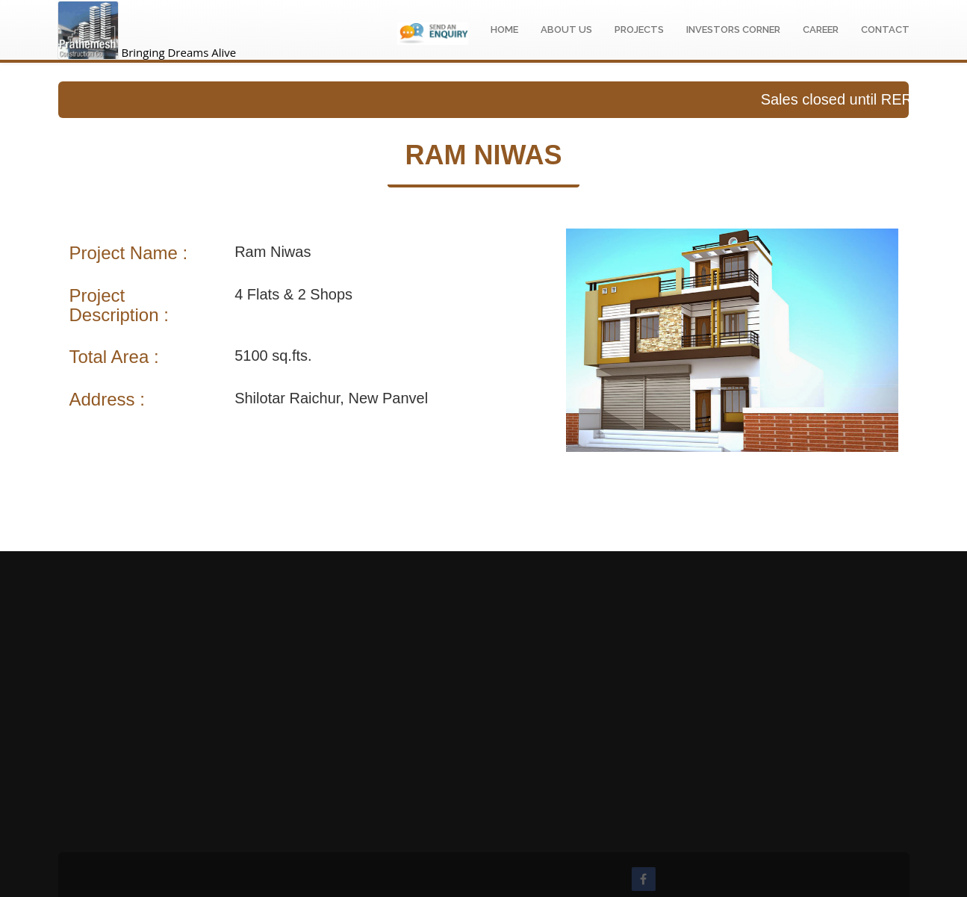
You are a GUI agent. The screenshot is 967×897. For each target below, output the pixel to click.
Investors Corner (733, 29)
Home (504, 29)
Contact (885, 29)
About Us (566, 29)
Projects (639, 29)
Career (821, 29)
